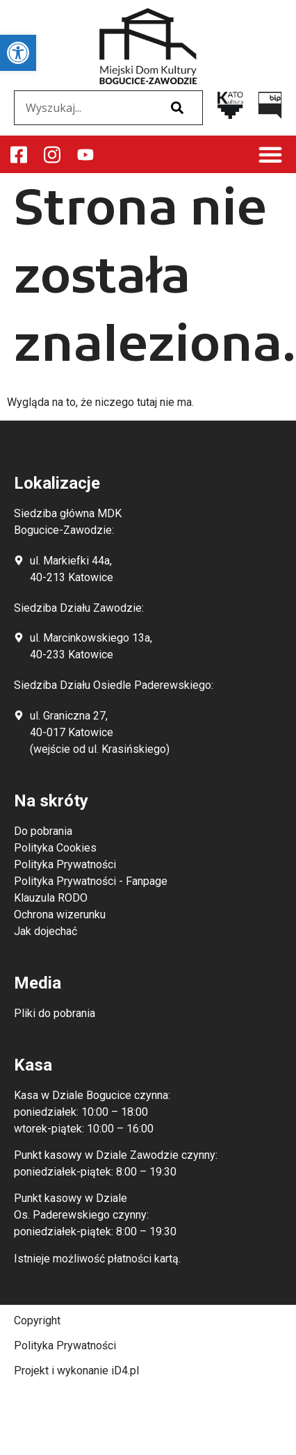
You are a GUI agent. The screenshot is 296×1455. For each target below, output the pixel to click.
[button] (270, 154)
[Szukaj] (177, 107)
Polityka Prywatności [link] (65, 1345)
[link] (18, 53)
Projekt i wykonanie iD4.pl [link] (76, 1370)
